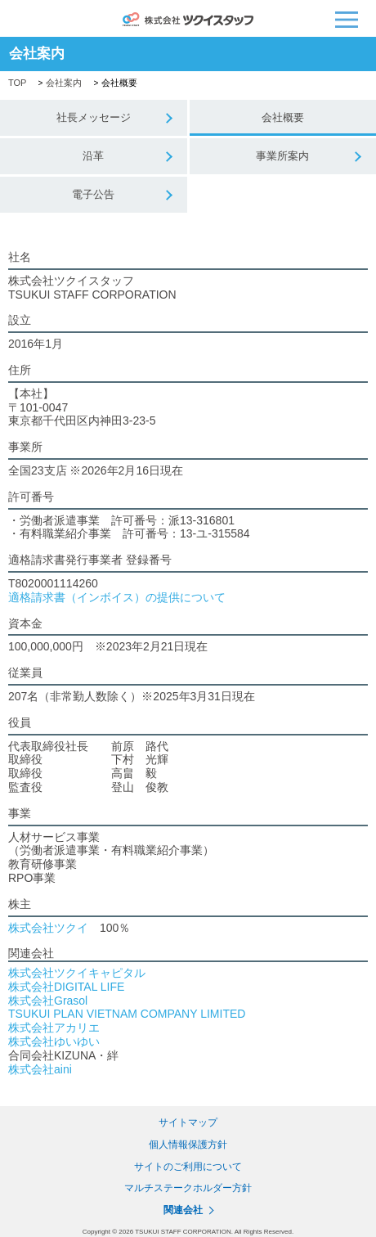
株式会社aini (40, 1069)
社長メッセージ (93, 117)
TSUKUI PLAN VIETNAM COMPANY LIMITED (126, 1013)
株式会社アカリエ (54, 1027)
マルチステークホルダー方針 (188, 1188)
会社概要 (283, 117)
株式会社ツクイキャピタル (76, 972)
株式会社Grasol (47, 1000)
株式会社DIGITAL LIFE (66, 986)
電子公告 (93, 194)
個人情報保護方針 (188, 1144)
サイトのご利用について (188, 1166)
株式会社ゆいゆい (54, 1041)
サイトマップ (188, 1122)
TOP (17, 83)
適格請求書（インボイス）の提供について (117, 597)
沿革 (93, 156)
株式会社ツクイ (48, 927)
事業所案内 (282, 156)
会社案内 (64, 83)
